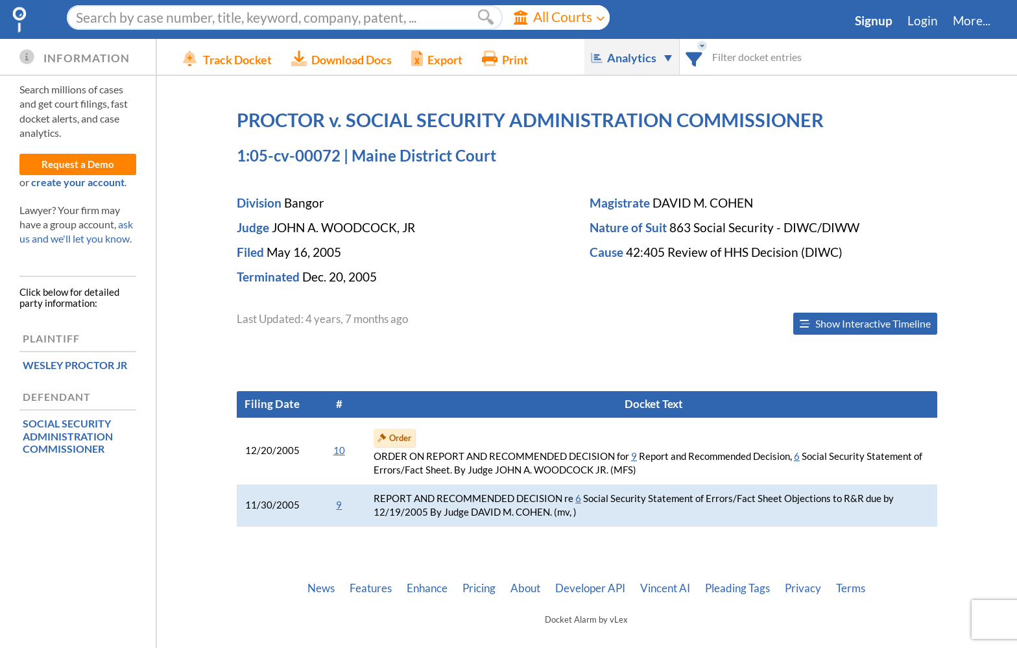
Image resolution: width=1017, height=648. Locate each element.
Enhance (427, 588)
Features (371, 588)
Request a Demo (78, 164)
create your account (78, 182)
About (525, 588)
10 (339, 450)
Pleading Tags (737, 588)
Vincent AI (665, 588)
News (321, 588)
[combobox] (694, 57)
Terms (850, 588)
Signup (873, 21)
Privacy (803, 588)
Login (922, 21)
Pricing (479, 588)
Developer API (590, 588)
